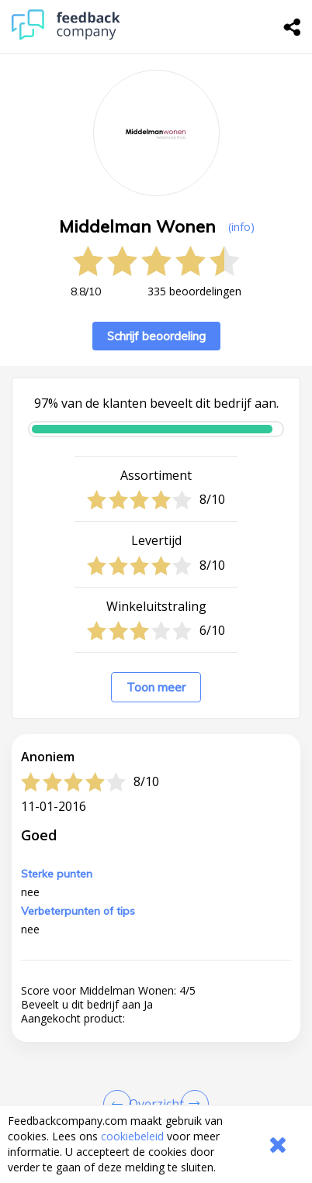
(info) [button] (241, 226)
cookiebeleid (132, 1136)
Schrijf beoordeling (156, 336)
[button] (156, 1101)
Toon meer (156, 687)
